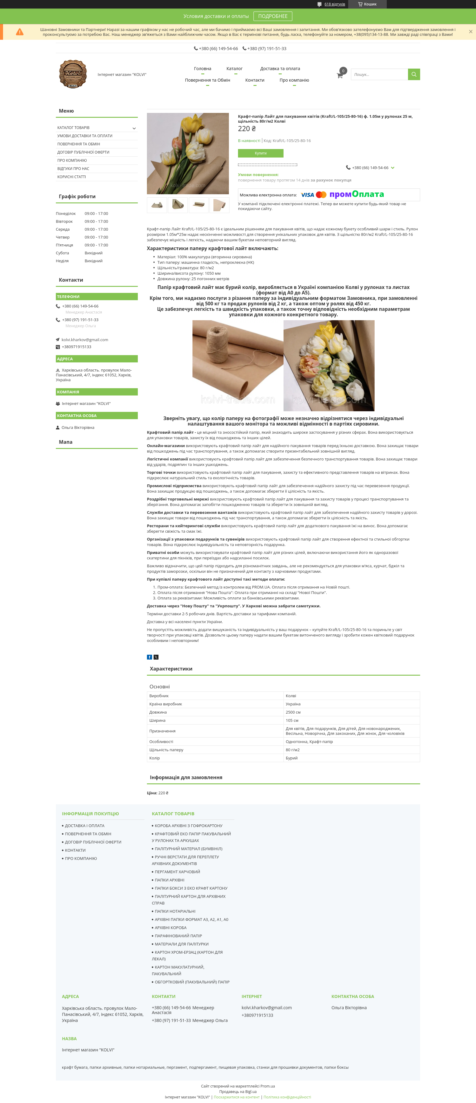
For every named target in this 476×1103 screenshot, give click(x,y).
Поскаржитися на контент (237, 1097)
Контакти (254, 80)
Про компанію (294, 80)
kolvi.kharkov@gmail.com (85, 339)
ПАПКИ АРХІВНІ (169, 880)
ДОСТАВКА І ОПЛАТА (84, 825)
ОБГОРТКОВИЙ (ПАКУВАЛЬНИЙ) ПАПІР (192, 982)
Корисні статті (71, 176)
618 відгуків (335, 4)
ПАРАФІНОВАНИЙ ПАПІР (178, 935)
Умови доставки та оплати (84, 135)
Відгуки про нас (73, 168)
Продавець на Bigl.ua (238, 1091)
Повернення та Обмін (207, 80)
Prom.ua (267, 1086)
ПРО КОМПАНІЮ (81, 858)
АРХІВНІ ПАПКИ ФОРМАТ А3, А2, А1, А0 (191, 919)
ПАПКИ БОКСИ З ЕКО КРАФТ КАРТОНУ (191, 888)
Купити (261, 153)
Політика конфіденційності (287, 1097)
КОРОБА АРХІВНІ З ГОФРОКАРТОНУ (189, 825)
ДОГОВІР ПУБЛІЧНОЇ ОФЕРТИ (93, 842)
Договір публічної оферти (83, 152)
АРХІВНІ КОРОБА (170, 927)
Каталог (234, 68)
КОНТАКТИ (75, 850)
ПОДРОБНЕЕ (272, 16)
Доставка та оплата (280, 68)
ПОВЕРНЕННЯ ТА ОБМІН (88, 834)
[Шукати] (414, 74)
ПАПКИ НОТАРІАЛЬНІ (175, 911)
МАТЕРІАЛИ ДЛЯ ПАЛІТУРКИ (182, 944)
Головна (202, 68)
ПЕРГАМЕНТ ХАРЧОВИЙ (177, 871)
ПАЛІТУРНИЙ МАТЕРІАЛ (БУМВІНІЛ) (188, 848)
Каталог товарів (73, 127)
